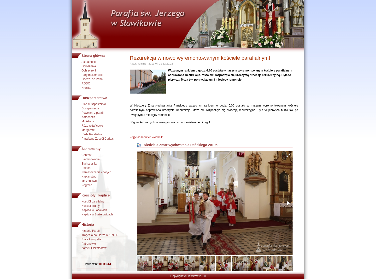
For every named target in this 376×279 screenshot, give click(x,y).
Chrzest (86, 155)
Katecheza (88, 117)
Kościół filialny (91, 206)
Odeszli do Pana (92, 79)
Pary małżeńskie (92, 75)
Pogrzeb (87, 185)
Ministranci (88, 121)
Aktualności (89, 62)
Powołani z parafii (93, 112)
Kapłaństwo (89, 176)
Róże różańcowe (92, 125)
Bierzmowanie (91, 159)
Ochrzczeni (89, 70)
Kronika (86, 87)
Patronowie (89, 243)
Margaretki (88, 130)
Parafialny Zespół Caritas (98, 138)
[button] (288, 155)
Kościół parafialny (93, 201)
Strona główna (93, 56)
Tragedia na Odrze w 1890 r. (100, 235)
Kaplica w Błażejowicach (97, 214)
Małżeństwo (89, 181)
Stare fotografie (91, 239)
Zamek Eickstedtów (94, 248)
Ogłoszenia (89, 66)
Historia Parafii (91, 230)
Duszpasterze (90, 108)
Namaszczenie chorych (96, 172)
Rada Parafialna (92, 134)
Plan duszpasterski (94, 104)
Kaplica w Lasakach (94, 210)
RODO (86, 83)
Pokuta (86, 168)
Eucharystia (89, 163)
